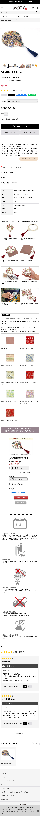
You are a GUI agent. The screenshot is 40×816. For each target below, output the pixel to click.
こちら (3, 813)
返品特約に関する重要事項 (9, 119)
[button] (2, 8)
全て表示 (20, 733)
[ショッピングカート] (33, 8)
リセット (36, 744)
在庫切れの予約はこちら (29, 159)
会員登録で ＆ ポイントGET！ (20, 2)
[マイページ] (37, 8)
